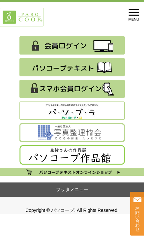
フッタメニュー (72, 189)
